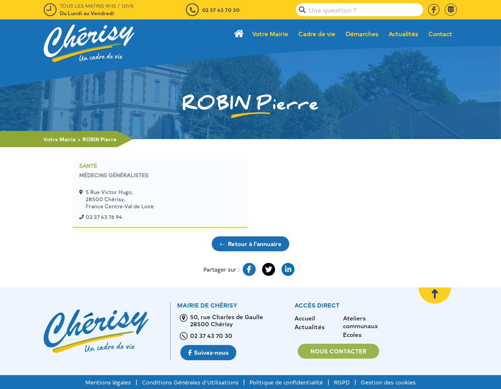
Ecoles (352, 335)
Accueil (304, 318)
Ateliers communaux (360, 322)
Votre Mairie (270, 34)
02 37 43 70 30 (221, 9)
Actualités (403, 34)
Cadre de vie (316, 34)
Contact (440, 34)
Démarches (362, 34)
